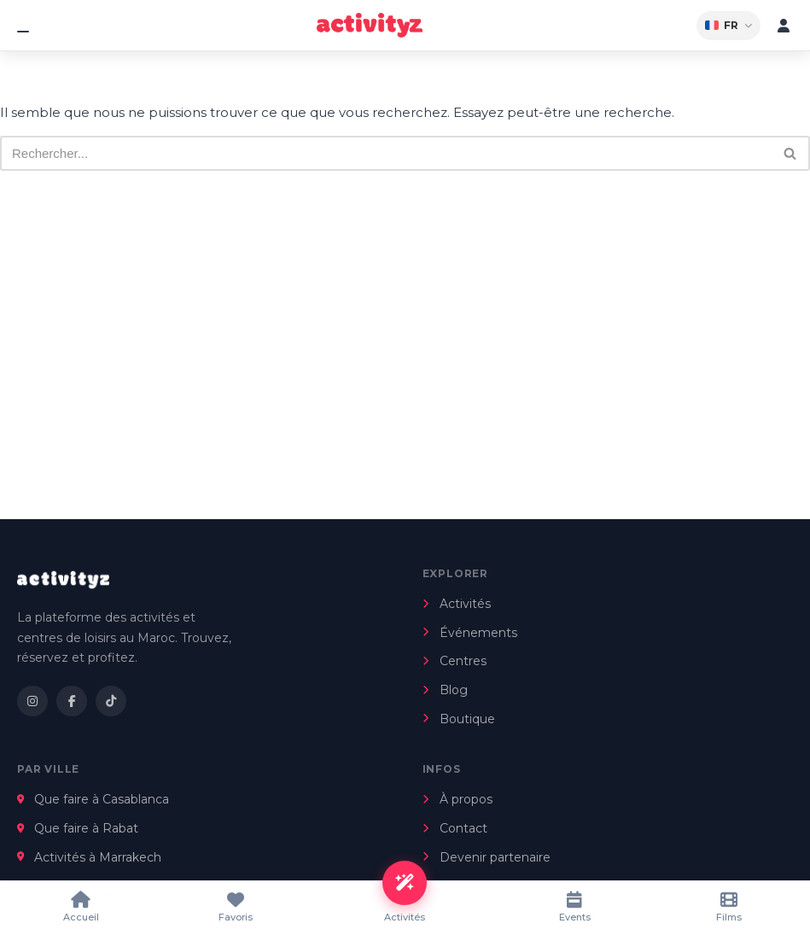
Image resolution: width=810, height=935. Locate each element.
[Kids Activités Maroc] (369, 25)
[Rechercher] (386, 153)
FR (728, 25)
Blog (445, 690)
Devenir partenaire (486, 857)
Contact (454, 828)
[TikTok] (111, 701)
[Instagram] (32, 701)
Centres (454, 661)
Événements (469, 632)
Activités (456, 603)
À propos (457, 799)
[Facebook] (71, 701)
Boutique (458, 719)
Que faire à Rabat (77, 828)
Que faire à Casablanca (93, 799)
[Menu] (26, 25)
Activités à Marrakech (89, 857)
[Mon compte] (783, 25)
